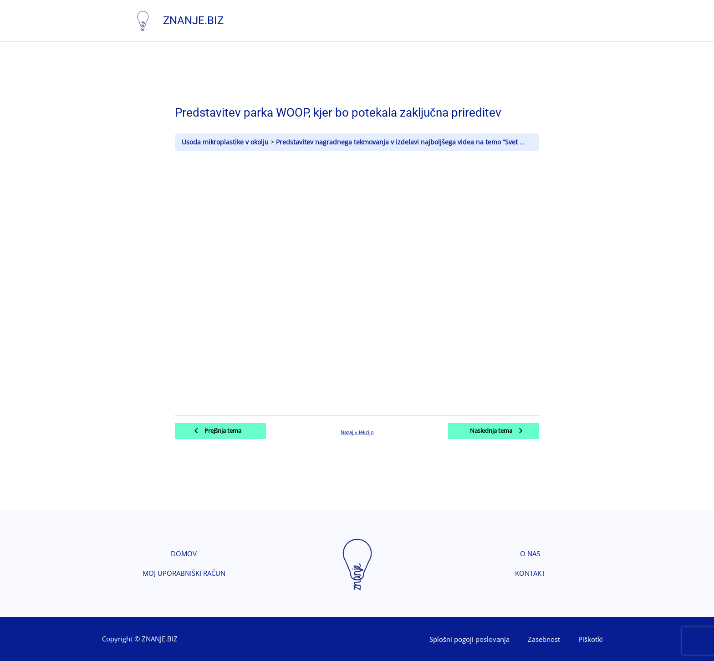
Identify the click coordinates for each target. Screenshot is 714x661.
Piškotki (590, 638)
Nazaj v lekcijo (357, 431)
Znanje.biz (193, 20)
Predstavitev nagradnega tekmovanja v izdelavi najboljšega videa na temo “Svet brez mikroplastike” (428, 141)
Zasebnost (544, 638)
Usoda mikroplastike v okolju (226, 141)
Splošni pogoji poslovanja (469, 638)
